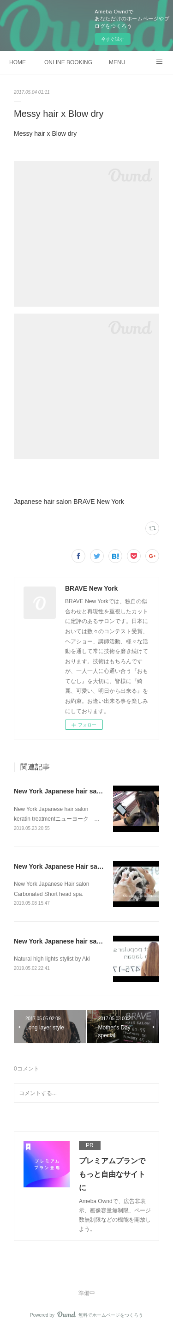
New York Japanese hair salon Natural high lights (89, 941)
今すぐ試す (112, 39)
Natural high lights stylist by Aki (52, 959)
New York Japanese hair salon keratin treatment (87, 791)
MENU (117, 62)
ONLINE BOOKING (68, 62)
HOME (17, 62)
